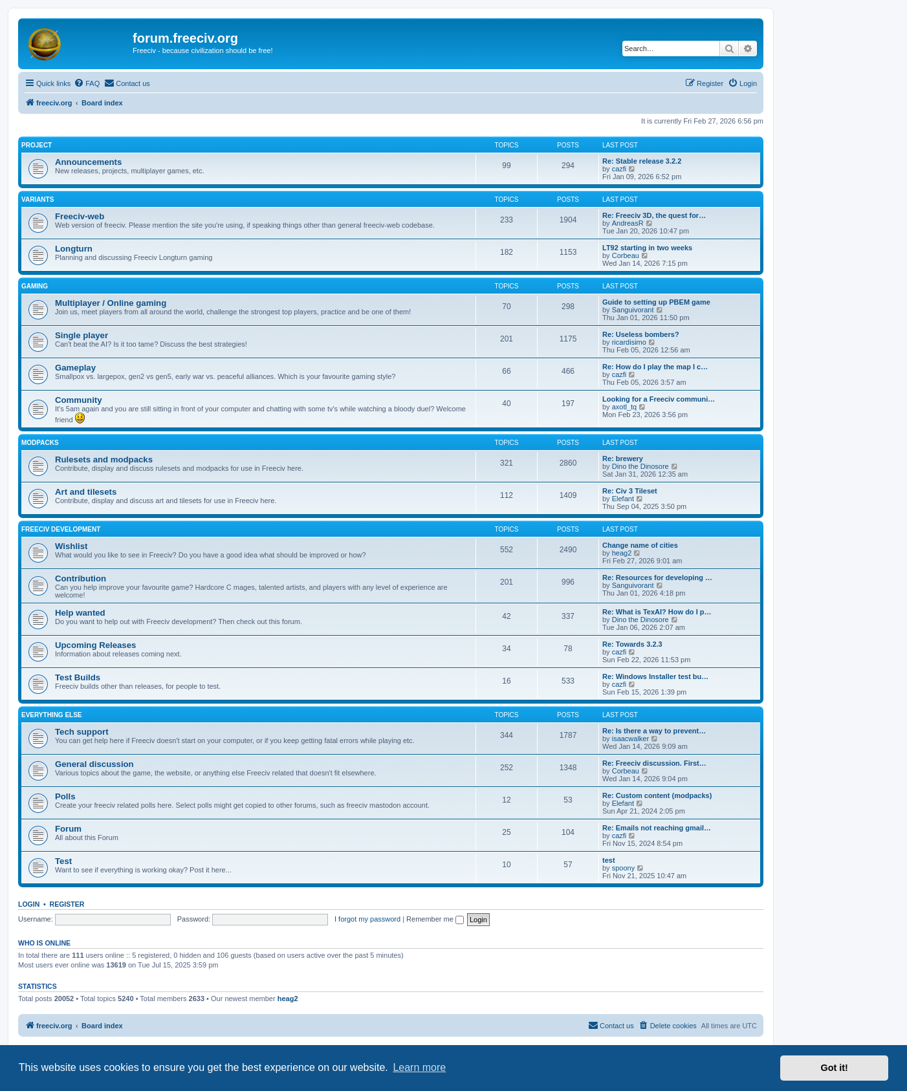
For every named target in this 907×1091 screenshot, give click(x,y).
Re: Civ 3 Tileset (629, 491)
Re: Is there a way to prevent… (654, 731)
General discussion (94, 764)
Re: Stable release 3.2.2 (641, 161)
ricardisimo (629, 342)
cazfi (619, 169)
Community (78, 400)
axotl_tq (624, 407)
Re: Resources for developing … (657, 577)
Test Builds (77, 677)
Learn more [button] (419, 1067)
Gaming (34, 286)
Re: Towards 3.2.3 (632, 644)
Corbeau (625, 255)
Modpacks (40, 442)
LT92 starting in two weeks (647, 248)
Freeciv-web (79, 216)
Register (67, 904)
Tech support (82, 732)
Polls (65, 796)
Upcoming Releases (95, 645)
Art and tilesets (85, 492)
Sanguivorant (633, 310)
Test (63, 861)
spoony (623, 868)
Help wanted (80, 613)
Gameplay (75, 368)
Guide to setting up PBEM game (656, 302)
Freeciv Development (60, 529)
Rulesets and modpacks (104, 459)
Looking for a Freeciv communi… (658, 399)
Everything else (51, 714)
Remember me (435, 919)
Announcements (88, 162)
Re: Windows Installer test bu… (655, 676)
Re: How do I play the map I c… (655, 367)
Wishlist (71, 546)
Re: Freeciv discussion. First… (654, 763)
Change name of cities (640, 545)
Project (36, 145)
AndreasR (628, 223)
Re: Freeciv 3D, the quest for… (654, 215)
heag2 (622, 553)
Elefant (623, 498)
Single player (81, 335)
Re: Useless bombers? (640, 334)
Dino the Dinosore (640, 466)
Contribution (80, 578)
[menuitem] (87, 83)
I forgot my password (367, 919)
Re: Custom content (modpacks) (657, 795)
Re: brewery (622, 458)
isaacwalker (630, 738)
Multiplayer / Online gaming (110, 303)
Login (28, 904)
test (608, 860)
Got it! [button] (834, 1068)
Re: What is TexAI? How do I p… (656, 612)
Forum (68, 829)
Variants (37, 199)
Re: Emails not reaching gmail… (656, 828)
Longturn (74, 249)
